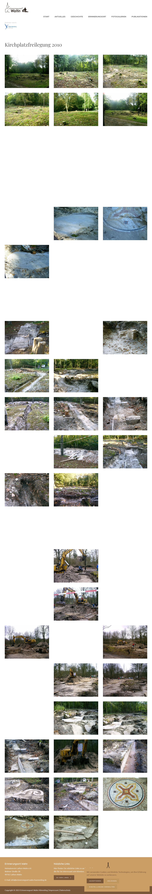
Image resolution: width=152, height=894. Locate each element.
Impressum (53, 890)
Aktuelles (60, 17)
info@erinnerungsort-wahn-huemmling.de (29, 880)
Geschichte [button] (77, 17)
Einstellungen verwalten (102, 887)
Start (46, 17)
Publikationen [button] (139, 17)
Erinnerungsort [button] (97, 17)
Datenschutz (65, 890)
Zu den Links (64, 877)
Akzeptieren (95, 881)
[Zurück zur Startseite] (16, 7)
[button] (27, 71)
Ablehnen (112, 881)
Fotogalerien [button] (118, 17)
